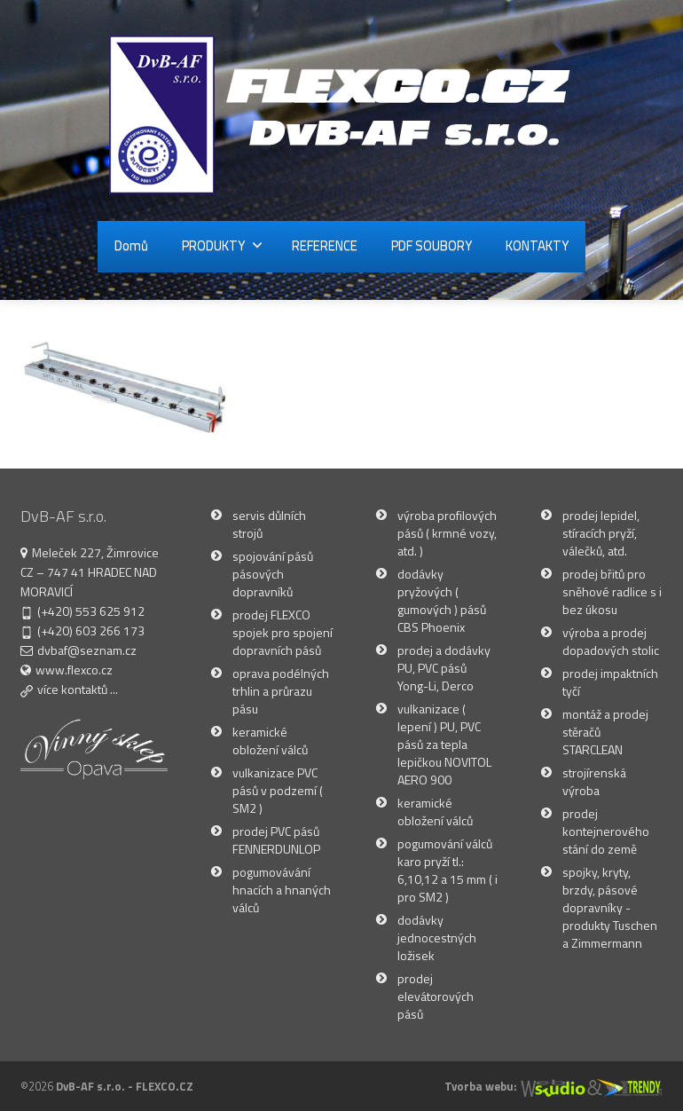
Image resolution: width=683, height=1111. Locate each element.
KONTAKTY (537, 245)
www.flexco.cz (74, 669)
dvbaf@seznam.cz (87, 650)
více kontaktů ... (77, 689)
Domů (131, 245)
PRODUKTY (222, 245)
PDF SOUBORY (431, 245)
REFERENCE (324, 245)
